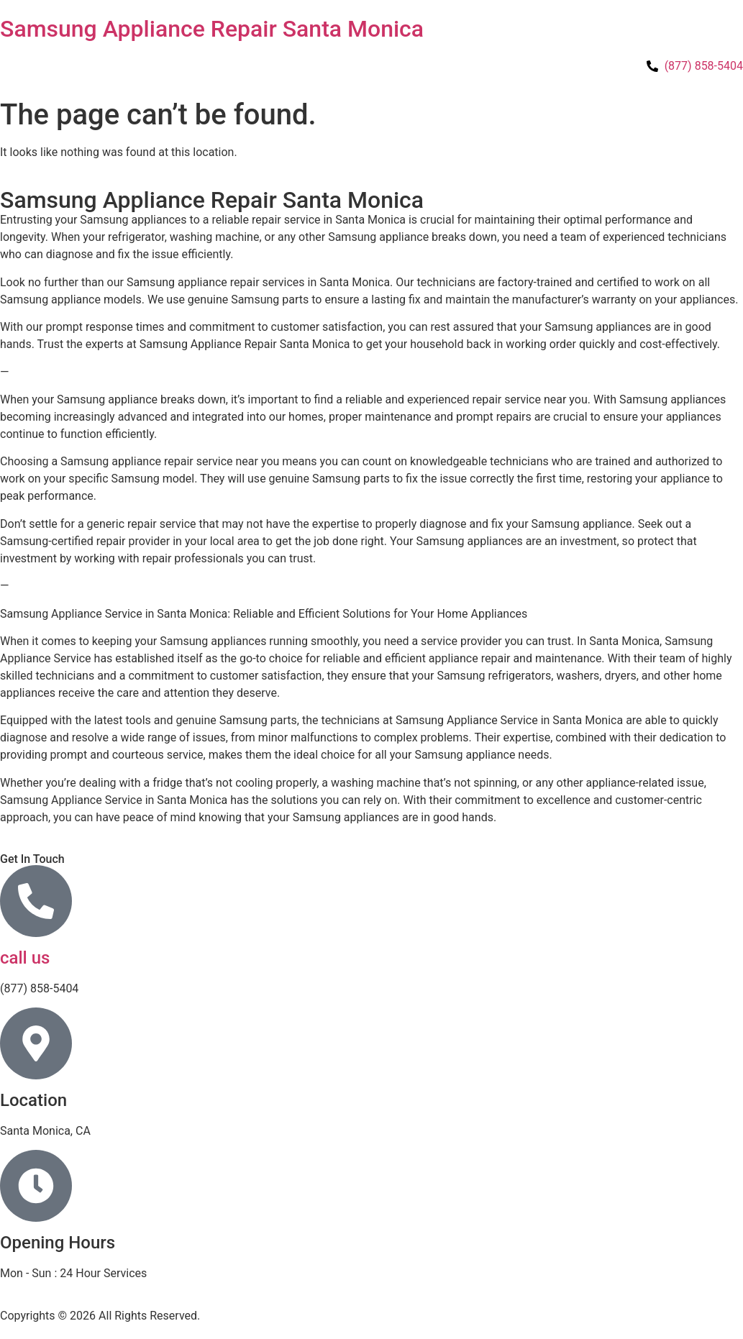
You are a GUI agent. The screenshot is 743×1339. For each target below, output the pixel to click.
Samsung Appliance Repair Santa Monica (212, 28)
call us (25, 958)
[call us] (36, 901)
